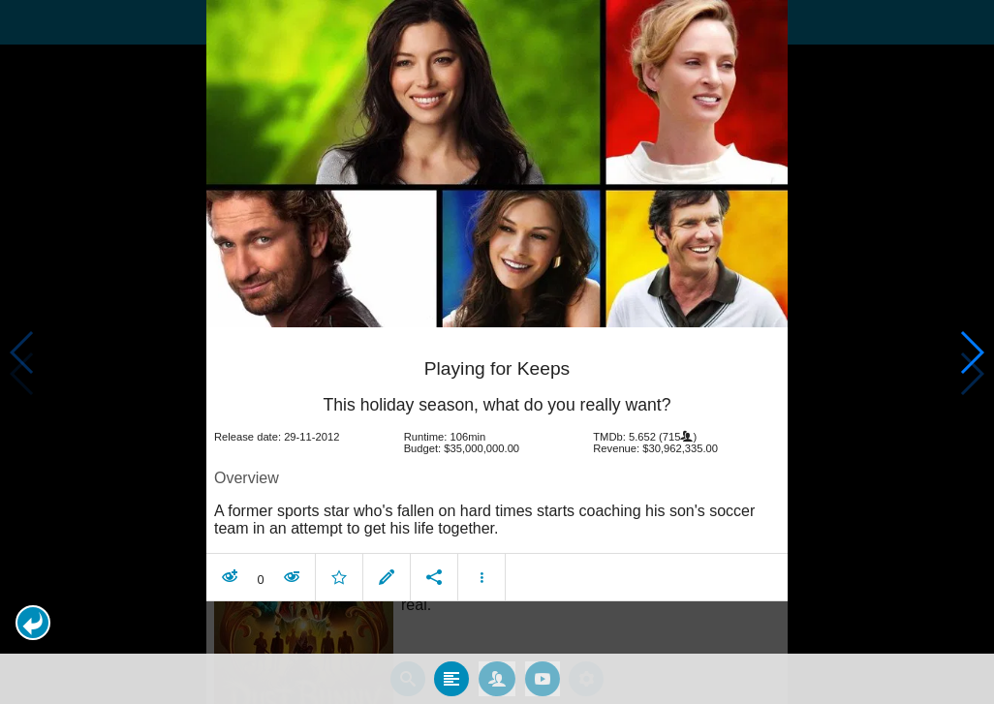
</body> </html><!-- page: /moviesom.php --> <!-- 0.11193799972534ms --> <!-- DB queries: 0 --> (497, 352)
